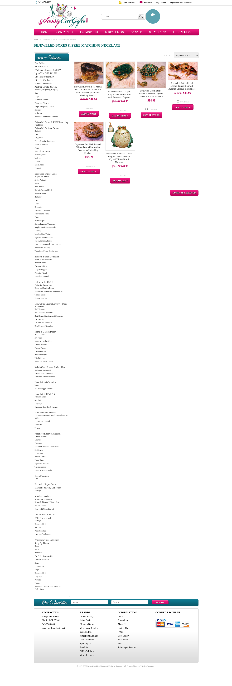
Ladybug (38, 158)
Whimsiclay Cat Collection (47, 540)
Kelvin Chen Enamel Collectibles (50, 367)
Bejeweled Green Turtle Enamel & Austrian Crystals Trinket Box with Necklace (150, 94)
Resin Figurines (42, 476)
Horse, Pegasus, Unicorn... (45, 224)
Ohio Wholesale (87, 639)
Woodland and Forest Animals (46, 117)
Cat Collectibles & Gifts (44, 556)
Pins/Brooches (40, 531)
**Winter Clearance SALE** (48, 70)
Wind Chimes (40, 358)
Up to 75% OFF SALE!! (46, 73)
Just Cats (38, 400)
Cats (36, 93)
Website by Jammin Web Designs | (120, 666)
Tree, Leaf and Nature (43, 534)
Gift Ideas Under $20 (44, 77)
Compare (90, 108)
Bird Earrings (40, 309)
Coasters (38, 440)
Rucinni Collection (43, 499)
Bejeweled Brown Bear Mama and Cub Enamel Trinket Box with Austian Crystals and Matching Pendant (88, 91)
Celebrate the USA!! (44, 282)
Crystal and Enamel (42, 421)
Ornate (37, 161)
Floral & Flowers (41, 144)
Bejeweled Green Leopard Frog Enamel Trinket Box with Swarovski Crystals (119, 94)
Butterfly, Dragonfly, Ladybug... (47, 89)
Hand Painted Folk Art (45, 394)
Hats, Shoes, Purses (42, 151)
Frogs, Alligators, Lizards (44, 106)
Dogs (37, 96)
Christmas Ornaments (43, 370)
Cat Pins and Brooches (43, 323)
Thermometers (40, 351)
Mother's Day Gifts (43, 83)
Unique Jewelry (41, 298)
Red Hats (38, 113)
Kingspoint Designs (89, 636)
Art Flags (38, 338)
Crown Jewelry (86, 616)
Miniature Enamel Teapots (45, 377)
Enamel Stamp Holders (44, 373)
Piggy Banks (39, 460)
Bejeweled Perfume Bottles (47, 128)
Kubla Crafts (85, 620)
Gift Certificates (129, 3)
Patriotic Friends (41, 273)
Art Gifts (84, 647)
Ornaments (39, 453)
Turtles (37, 583)
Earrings (38, 490)
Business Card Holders (43, 341)
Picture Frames (40, 348)
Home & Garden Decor (45, 332)
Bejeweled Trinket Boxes (46, 174)
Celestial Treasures (43, 285)
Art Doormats (40, 334)
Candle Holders (41, 344)
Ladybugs (38, 403)
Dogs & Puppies (41, 269)
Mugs (37, 385)
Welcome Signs (41, 355)
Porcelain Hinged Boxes (46, 484)
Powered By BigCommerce (144, 666)
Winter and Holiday (42, 247)
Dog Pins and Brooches (44, 326)
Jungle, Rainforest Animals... (46, 227)
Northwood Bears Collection (48, 434)
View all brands (87, 655)
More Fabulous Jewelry (45, 412)
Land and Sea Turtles (43, 234)
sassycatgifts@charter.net (53, 628)
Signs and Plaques (42, 463)
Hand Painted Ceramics (45, 382)
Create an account (185, 3)
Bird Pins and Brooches (44, 312)
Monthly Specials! (43, 496)
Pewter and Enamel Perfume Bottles (49, 291)
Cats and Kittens (41, 266)
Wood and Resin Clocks (44, 361)
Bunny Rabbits (40, 193)
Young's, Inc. (86, 632)
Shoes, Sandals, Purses (43, 241)
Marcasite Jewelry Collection (48, 488)
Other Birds (39, 165)
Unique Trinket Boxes (45, 514)
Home (45, 32)
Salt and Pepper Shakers (44, 388)
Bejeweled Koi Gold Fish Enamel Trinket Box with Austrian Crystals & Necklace (181, 86)
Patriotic (38, 580)
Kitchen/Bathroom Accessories (47, 446)
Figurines (38, 443)
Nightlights (39, 450)
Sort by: (168, 55)
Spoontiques (85, 643)
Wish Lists (148, 3)
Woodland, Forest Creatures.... (46, 251)
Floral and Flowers (42, 103)
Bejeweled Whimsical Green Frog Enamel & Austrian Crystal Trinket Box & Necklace (119, 158)
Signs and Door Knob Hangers (46, 407)
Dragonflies (39, 566)
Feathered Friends (41, 100)
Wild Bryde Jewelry (44, 518)
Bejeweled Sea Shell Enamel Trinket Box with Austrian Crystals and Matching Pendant (88, 148)
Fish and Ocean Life (42, 210)
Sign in (173, 3)
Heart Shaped (40, 220)
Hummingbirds (40, 155)
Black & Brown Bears (43, 259)
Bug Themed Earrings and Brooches (49, 316)
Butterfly (38, 131)
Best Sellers (40, 63)
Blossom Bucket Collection (47, 257)
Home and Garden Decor (44, 288)
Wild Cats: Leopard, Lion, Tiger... (48, 244)
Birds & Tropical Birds (43, 190)
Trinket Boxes (40, 295)
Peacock (38, 168)
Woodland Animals (42, 276)
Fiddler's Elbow (87, 651)
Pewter (37, 428)
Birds (37, 549)
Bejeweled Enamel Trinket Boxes (48, 502)
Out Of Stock (120, 116)
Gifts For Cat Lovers (44, 80)
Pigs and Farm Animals (44, 237)
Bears (37, 183)
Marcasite (38, 425)
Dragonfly (39, 138)
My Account (161, 3)
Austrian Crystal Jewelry (46, 87)
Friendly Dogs (40, 397)
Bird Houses (39, 187)
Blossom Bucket (87, 624)
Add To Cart (88, 114)
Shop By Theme (42, 543)
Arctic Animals (40, 180)
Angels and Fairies (42, 176)
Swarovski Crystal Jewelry (45, 509)
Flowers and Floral (42, 214)
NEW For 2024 (41, 66)
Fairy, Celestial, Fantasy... (45, 141)
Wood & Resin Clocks (43, 470)
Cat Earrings (39, 319)
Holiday (38, 110)
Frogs (37, 148)
